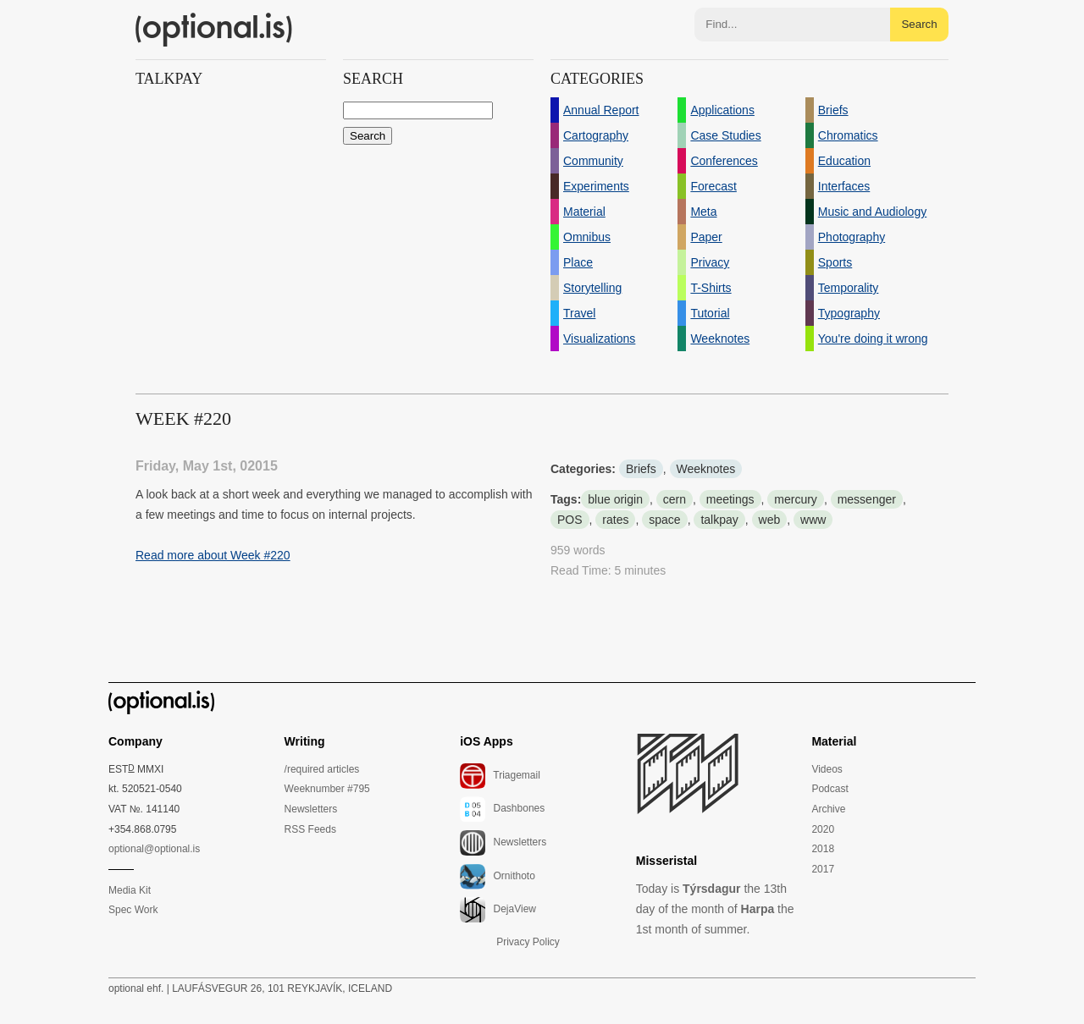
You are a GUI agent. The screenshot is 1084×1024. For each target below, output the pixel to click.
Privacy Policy (528, 942)
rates (615, 519)
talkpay (719, 519)
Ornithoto (497, 876)
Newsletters (311, 809)
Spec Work (133, 910)
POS (570, 519)
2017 (822, 869)
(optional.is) (214, 30)
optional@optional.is (154, 849)
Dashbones (502, 809)
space (664, 519)
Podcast (829, 789)
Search (919, 24)
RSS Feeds (310, 829)
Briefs (641, 469)
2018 (822, 849)
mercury (795, 499)
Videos (826, 769)
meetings (730, 499)
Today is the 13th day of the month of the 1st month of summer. (715, 909)
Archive (828, 809)
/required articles (322, 769)
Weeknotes (706, 469)
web (770, 519)
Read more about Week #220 (213, 555)
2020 (822, 829)
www (813, 519)
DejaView (498, 909)
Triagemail (500, 776)
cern (674, 499)
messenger (867, 499)
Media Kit (129, 890)
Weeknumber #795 (327, 789)
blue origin (615, 499)
